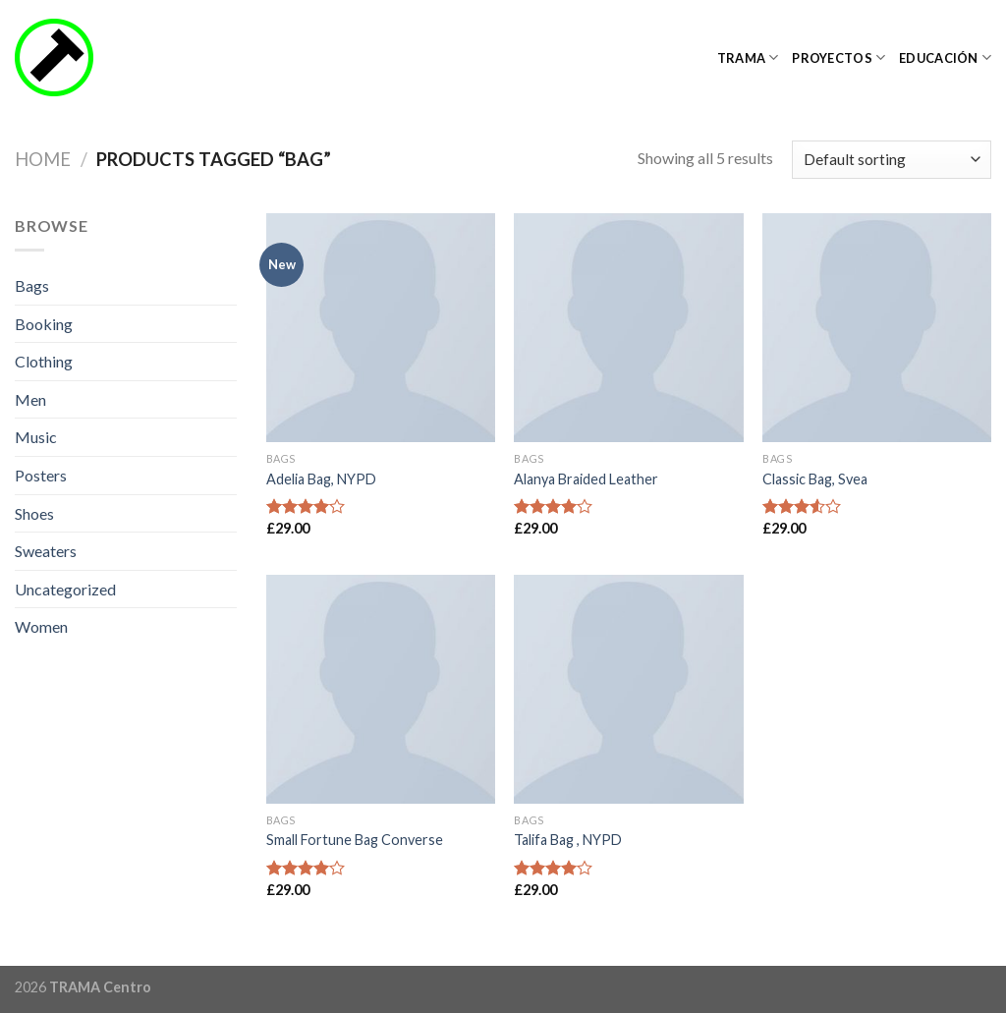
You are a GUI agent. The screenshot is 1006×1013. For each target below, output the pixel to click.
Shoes (34, 513)
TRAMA (748, 57)
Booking (44, 323)
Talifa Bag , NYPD (568, 839)
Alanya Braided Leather (586, 479)
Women (41, 626)
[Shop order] (891, 160)
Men (30, 399)
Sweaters (46, 550)
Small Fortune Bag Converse (354, 839)
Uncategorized (65, 589)
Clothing (44, 361)
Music (36, 436)
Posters (41, 475)
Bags (32, 285)
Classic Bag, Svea (814, 479)
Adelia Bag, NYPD (321, 479)
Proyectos (838, 57)
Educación (945, 57)
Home (43, 159)
